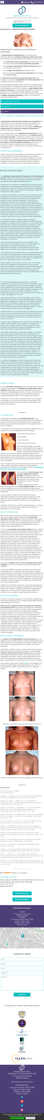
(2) (30, 181)
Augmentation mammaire (12, 101)
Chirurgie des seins (5, 29)
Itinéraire (26, 2)
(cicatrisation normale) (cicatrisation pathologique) (21, 468)
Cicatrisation (7, 106)
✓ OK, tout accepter (17, 1118)
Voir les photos (21, 893)
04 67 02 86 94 (38, 2)
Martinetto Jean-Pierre (22, 16)
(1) (8, 163)
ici (25, 663)
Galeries (6, 111)
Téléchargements (22, 25)
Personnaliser (30, 1118)
